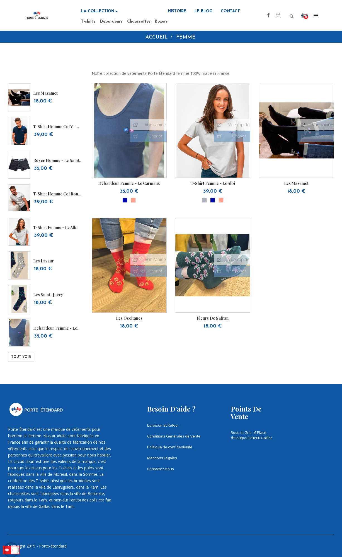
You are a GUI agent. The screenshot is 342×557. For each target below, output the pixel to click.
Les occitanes (129, 318)
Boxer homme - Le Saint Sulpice (56, 160)
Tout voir (21, 357)
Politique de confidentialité (169, 447)
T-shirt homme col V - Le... (54, 126)
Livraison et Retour (163, 425)
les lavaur (43, 261)
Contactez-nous (160, 468)
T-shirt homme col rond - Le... (58, 194)
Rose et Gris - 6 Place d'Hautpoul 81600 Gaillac (251, 435)
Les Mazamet (45, 93)
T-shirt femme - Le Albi (55, 227)
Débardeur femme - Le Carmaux (55, 328)
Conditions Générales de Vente (173, 436)
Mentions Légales (162, 457)
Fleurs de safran (213, 318)
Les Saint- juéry (48, 294)
